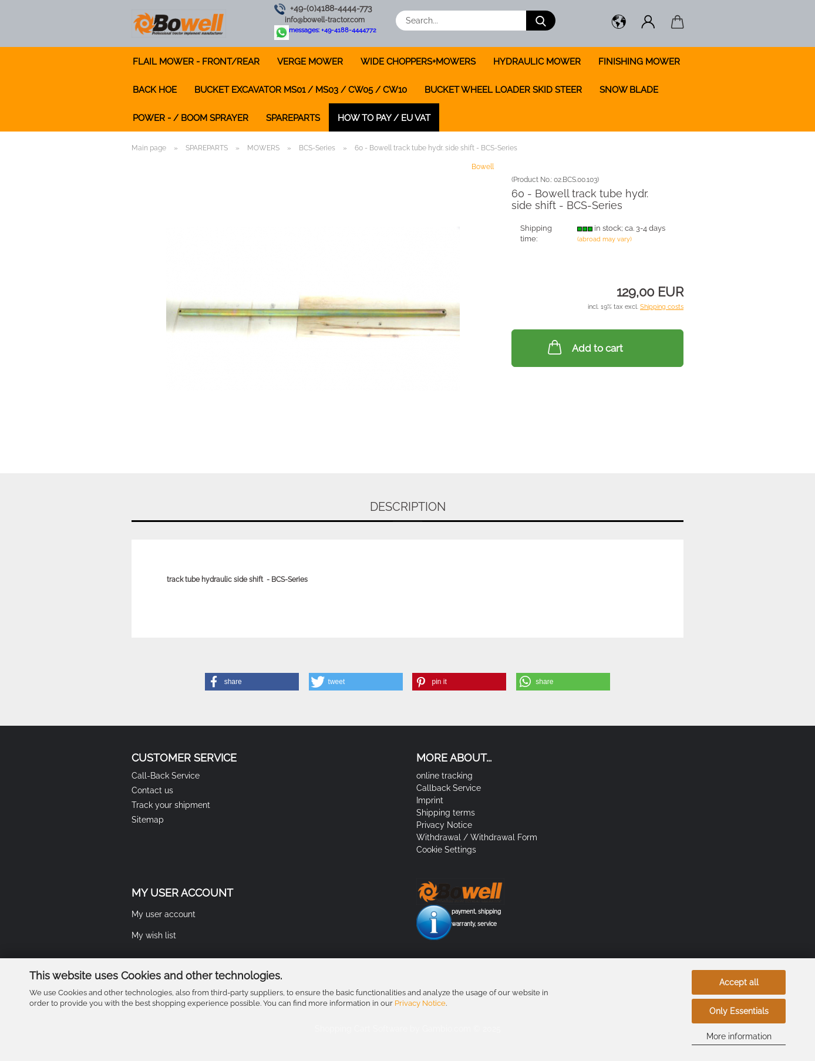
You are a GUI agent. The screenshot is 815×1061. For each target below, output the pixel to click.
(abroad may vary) (604, 239)
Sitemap (148, 819)
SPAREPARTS (293, 118)
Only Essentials (739, 1011)
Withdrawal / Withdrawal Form (476, 837)
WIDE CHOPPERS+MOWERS (418, 61)
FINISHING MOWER (639, 61)
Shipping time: (536, 234)
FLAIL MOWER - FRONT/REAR (196, 61)
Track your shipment (171, 805)
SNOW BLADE (629, 90)
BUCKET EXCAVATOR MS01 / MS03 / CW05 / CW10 (300, 90)
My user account (164, 914)
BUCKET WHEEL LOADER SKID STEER (503, 90)
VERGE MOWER (310, 61)
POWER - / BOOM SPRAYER (190, 118)
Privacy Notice (420, 1003)
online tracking (444, 775)
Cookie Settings (446, 849)
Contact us (152, 790)
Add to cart (584, 347)
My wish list (154, 935)
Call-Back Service (166, 775)
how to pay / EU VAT (384, 118)
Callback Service (448, 788)
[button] (619, 23)
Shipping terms (445, 812)
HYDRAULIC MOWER (537, 61)
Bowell (483, 167)
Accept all (739, 982)
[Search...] (540, 21)
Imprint (429, 800)
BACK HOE (155, 90)
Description (408, 507)
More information (739, 1036)
